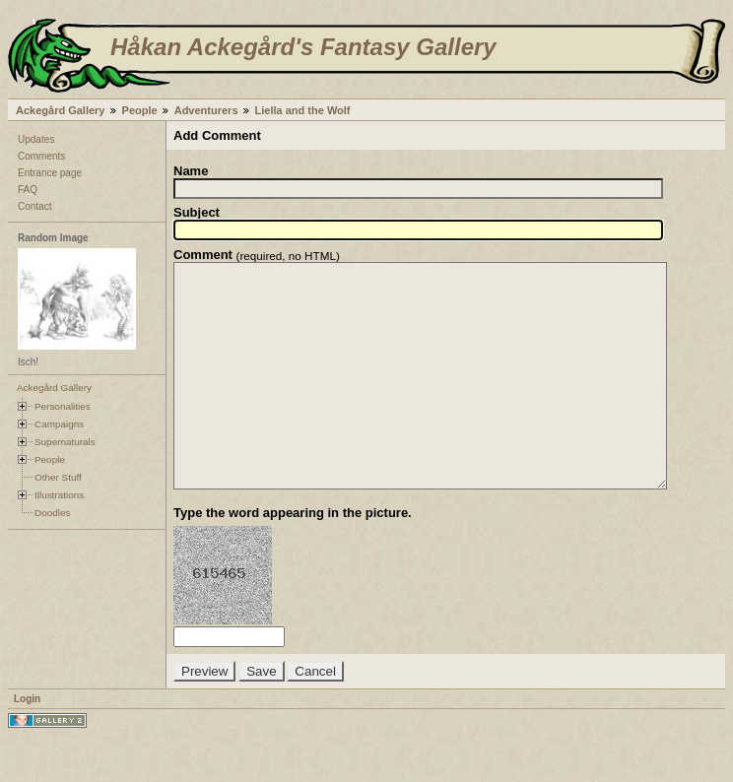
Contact (34, 206)
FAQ (27, 189)
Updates (36, 139)
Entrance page (50, 172)
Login (27, 743)
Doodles (52, 512)
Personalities (62, 406)
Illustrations (59, 494)
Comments (41, 156)
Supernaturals (65, 441)
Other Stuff (58, 477)
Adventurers (206, 110)
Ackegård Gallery (60, 110)
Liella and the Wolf (303, 110)
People (140, 110)
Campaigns (59, 424)
